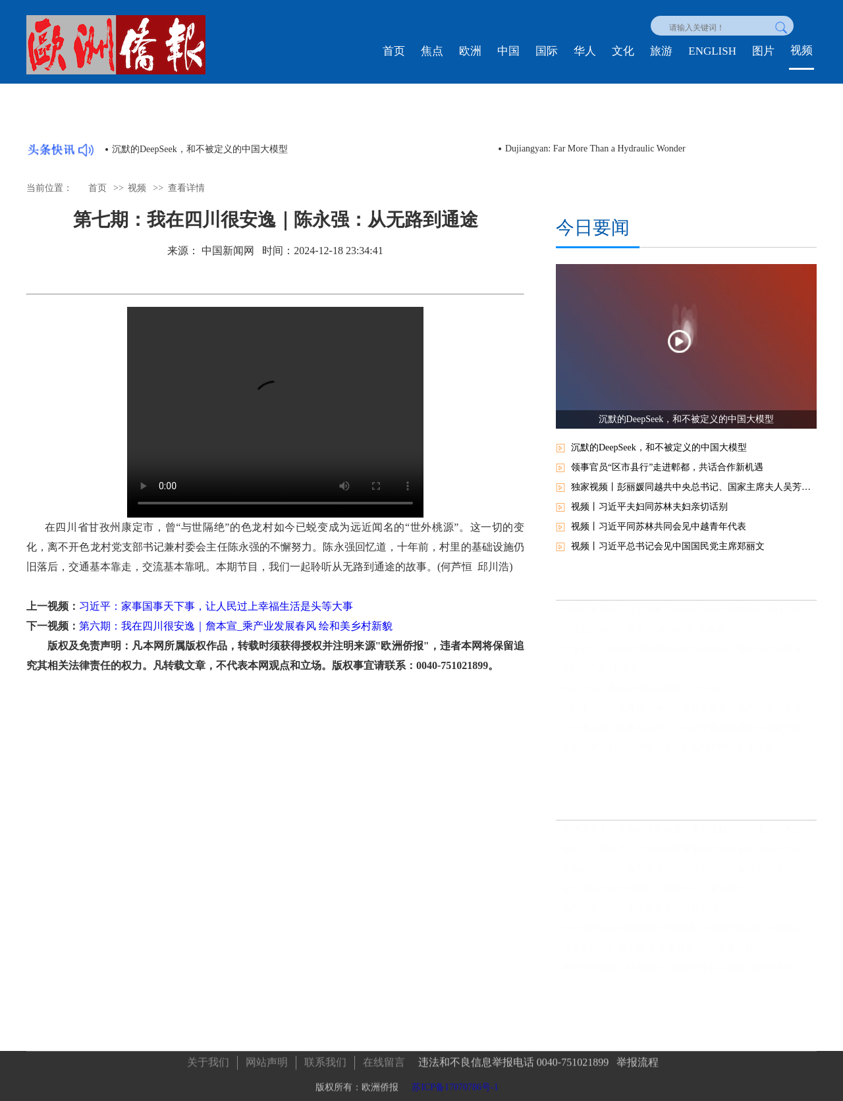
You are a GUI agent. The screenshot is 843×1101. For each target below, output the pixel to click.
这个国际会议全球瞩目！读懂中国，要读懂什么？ (663, 895)
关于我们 (208, 1059)
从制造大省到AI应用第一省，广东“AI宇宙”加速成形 (668, 754)
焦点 (432, 51)
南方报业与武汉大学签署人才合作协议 (640, 915)
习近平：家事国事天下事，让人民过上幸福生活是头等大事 (216, 606)
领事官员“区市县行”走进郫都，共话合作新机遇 (667, 467)
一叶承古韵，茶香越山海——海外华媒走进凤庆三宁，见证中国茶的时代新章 (689, 715)
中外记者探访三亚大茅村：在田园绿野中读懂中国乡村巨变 (682, 616)
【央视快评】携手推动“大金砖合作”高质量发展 (658, 954)
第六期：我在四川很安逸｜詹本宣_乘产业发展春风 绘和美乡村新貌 (236, 625)
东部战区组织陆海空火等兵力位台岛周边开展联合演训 (672, 875)
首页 (394, 51)
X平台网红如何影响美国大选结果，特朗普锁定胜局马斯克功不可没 (689, 935)
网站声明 (267, 1059)
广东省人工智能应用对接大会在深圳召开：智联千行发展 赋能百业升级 (689, 655)
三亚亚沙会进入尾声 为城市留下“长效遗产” (650, 636)
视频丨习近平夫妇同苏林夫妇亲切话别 (649, 507)
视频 (801, 50)
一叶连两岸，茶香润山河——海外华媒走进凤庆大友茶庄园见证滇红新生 (689, 734)
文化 (623, 51)
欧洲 (470, 51)
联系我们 (325, 1059)
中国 (508, 51)
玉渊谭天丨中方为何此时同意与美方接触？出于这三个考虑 (682, 836)
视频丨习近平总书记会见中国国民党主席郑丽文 (668, 546)
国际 (546, 51)
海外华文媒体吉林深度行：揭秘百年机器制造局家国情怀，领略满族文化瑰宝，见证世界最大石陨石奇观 (689, 974)
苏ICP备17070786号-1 (455, 1084)
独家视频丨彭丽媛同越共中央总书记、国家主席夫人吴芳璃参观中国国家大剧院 (694, 487)
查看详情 (186, 188)
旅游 (661, 51)
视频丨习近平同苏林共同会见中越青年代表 (658, 526)
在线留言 (384, 1059)
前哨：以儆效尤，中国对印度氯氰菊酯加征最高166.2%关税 (682, 856)
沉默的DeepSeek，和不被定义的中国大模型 (200, 149)
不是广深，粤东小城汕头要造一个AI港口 (645, 695)
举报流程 (637, 1059)
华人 (585, 51)
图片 (763, 51)
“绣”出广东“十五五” (602, 675)
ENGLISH (712, 51)
